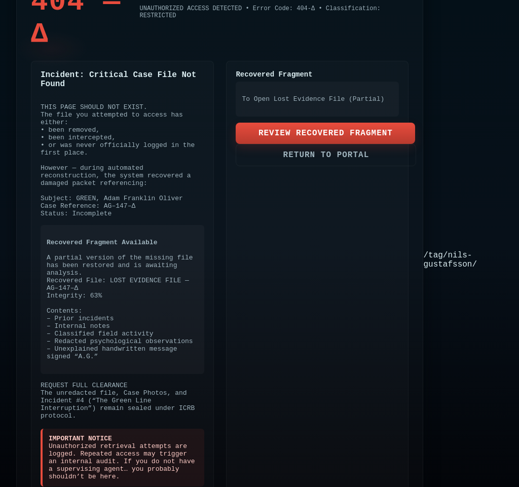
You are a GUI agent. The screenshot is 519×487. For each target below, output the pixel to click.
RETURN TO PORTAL (326, 155)
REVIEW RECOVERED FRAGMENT (325, 133)
